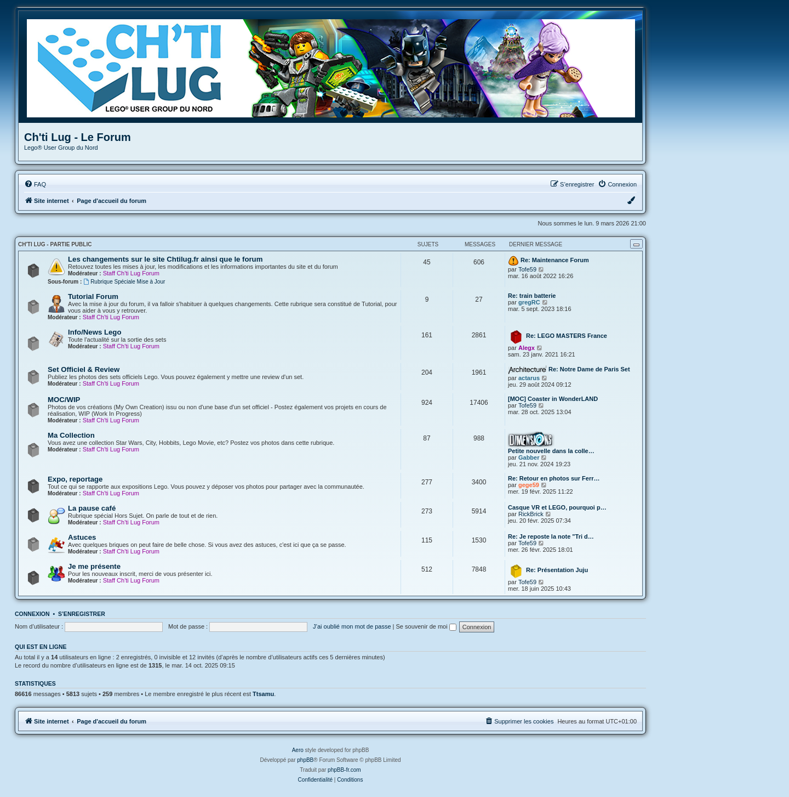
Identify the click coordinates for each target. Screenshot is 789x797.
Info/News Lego (94, 332)
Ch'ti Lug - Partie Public (55, 244)
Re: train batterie (532, 295)
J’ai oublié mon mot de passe (352, 626)
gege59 (528, 485)
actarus (529, 378)
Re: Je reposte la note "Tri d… (551, 536)
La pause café (92, 508)
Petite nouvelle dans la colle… (551, 451)
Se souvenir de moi (426, 626)
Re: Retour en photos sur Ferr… (553, 478)
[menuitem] (35, 184)
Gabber (529, 457)
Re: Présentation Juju (557, 570)
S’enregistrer (81, 614)
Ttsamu (263, 694)
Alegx (526, 347)
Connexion (32, 614)
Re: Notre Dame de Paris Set (589, 369)
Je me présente (94, 566)
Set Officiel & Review (83, 369)
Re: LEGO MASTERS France (566, 335)
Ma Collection (71, 435)
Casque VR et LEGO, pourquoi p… (557, 507)
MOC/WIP (64, 399)
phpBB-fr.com (344, 770)
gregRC (529, 302)
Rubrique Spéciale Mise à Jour (124, 282)
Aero (298, 750)
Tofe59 (527, 269)
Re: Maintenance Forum (555, 260)
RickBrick (531, 514)
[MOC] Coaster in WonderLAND (553, 398)
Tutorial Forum (93, 296)
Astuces (82, 537)
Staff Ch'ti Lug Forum (131, 273)
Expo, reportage (75, 479)
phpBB (305, 760)
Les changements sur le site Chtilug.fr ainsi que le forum (165, 259)
